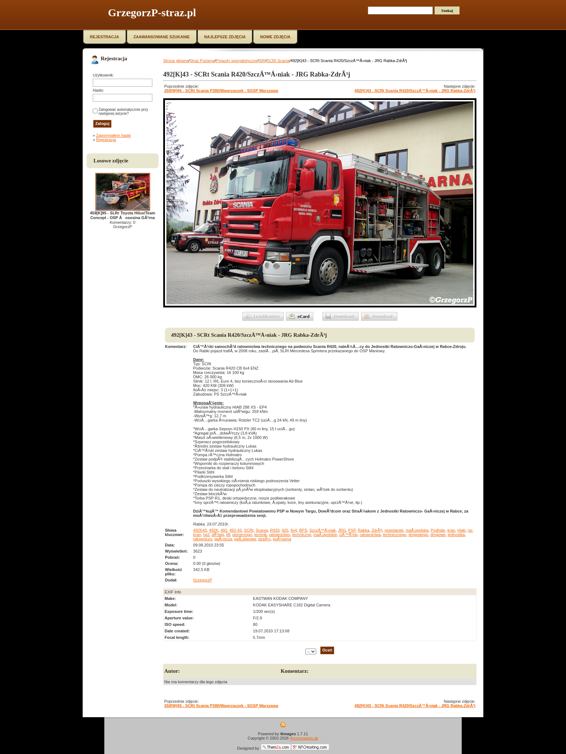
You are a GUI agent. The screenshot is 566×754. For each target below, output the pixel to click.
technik (260, 534)
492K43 (200, 530)
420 (285, 530)
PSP (352, 530)
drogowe (437, 534)
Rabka (363, 530)
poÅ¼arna (282, 539)
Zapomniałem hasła (113, 135)
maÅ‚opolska (417, 530)
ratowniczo (202, 539)
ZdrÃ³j (376, 530)
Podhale (438, 530)
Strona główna (175, 60)
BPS (303, 530)
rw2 (206, 534)
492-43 (235, 530)
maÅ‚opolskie (325, 534)
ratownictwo (279, 534)
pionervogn (242, 534)
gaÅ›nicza (223, 539)
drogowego (418, 534)
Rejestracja (106, 140)
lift (228, 534)
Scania (262, 530)
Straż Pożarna (202, 60)
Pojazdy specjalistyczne (237, 60)
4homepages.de (304, 738)
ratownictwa (370, 534)
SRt (262, 60)
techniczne (301, 534)
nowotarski (394, 530)
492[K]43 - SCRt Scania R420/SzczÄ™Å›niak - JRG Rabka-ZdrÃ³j (414, 90)
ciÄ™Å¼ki (348, 534)
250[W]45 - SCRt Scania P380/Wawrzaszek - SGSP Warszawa (221, 90)
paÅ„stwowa (245, 539)
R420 (274, 530)
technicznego (394, 534)
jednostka (456, 534)
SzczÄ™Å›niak (322, 530)
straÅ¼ (264, 539)
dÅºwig (218, 534)
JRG (342, 530)
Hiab (461, 530)
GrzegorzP (202, 580)
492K (213, 530)
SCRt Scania (278, 60)
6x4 (294, 530)
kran (451, 530)
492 (224, 530)
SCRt (248, 530)
